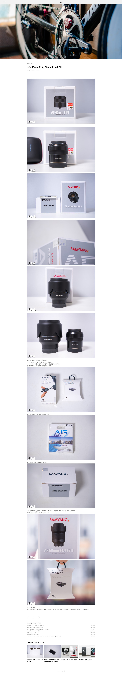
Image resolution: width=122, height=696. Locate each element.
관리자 (63, 693)
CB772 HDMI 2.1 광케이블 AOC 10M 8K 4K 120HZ (37, 651)
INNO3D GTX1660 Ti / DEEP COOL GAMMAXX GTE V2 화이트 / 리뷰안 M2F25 (43, 658)
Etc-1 (32, 645)
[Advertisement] (61, 623)
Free (28, 645)
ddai (61, 2)
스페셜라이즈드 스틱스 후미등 (33, 652)
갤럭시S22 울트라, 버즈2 (32, 654)
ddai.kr (58, 693)
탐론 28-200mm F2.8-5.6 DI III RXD (34, 649)
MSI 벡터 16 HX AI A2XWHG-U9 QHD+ (35, 647)
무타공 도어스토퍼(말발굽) (32, 656)
